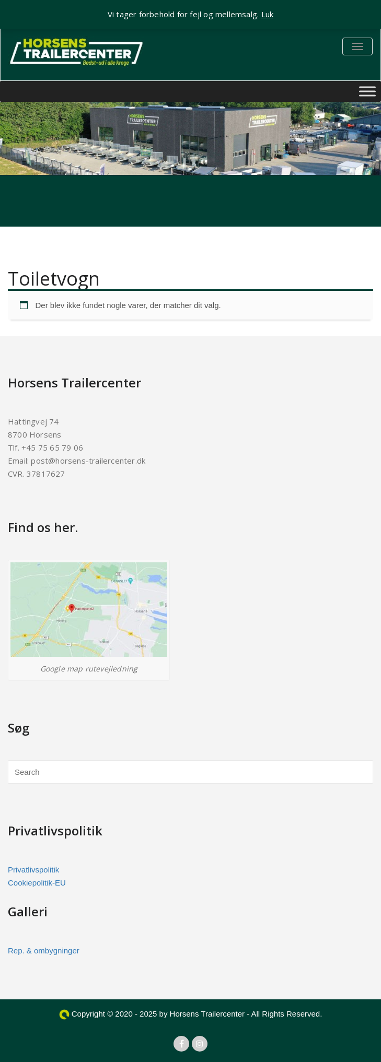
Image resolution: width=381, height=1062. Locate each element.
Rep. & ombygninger (43, 950)
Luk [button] (267, 14)
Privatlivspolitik (33, 869)
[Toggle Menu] (367, 91)
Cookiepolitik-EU (37, 882)
